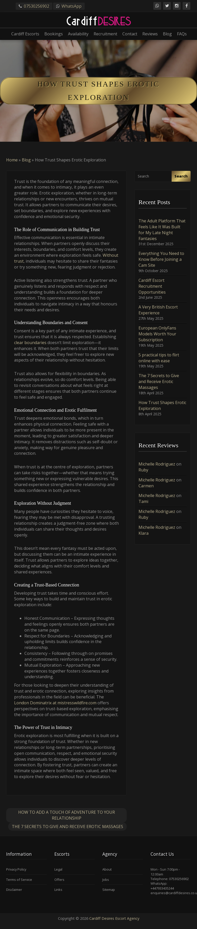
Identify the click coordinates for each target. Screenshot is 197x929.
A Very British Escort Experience (158, 310)
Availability (78, 34)
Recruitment (105, 34)
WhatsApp (72, 6)
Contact (129, 34)
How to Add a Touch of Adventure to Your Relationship (66, 815)
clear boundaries (30, 342)
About (107, 869)
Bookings (53, 34)
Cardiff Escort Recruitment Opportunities (152, 286)
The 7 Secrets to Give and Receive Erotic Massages (67, 826)
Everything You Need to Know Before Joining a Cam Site (161, 259)
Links (58, 889)
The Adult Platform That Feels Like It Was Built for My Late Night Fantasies (162, 229)
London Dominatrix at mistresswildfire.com (55, 703)
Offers (59, 879)
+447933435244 (162, 888)
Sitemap (108, 889)
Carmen (146, 486)
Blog (167, 34)
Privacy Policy (16, 869)
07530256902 (36, 6)
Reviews (150, 34)
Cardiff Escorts (25, 34)
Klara (144, 533)
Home (12, 160)
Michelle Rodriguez (157, 464)
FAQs (182, 34)
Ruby (143, 470)
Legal (58, 869)
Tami (143, 501)
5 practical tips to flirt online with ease (159, 358)
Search (181, 176)
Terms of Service (19, 879)
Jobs (105, 879)
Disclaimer (14, 889)
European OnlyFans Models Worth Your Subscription (157, 334)
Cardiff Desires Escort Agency (114, 918)
